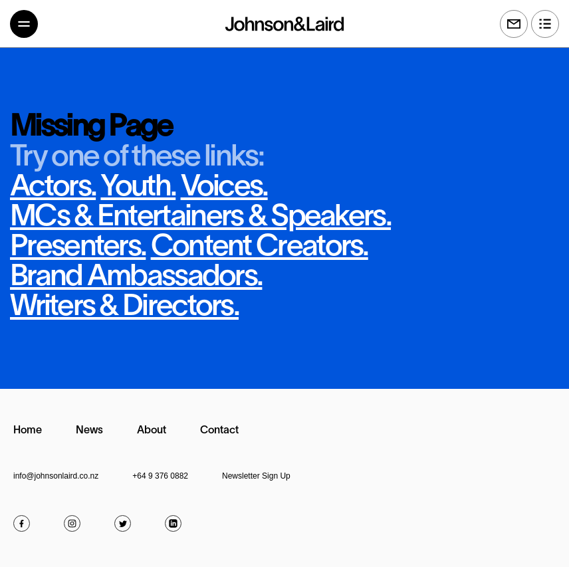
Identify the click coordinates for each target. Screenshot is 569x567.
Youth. (137, 187)
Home (27, 430)
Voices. (224, 187)
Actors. (53, 187)
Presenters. (78, 247)
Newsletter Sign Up (256, 476)
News (89, 430)
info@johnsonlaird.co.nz (55, 476)
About (151, 430)
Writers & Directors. (124, 307)
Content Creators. (259, 247)
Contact (219, 430)
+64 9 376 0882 (160, 476)
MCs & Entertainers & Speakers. (200, 217)
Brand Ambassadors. (136, 277)
